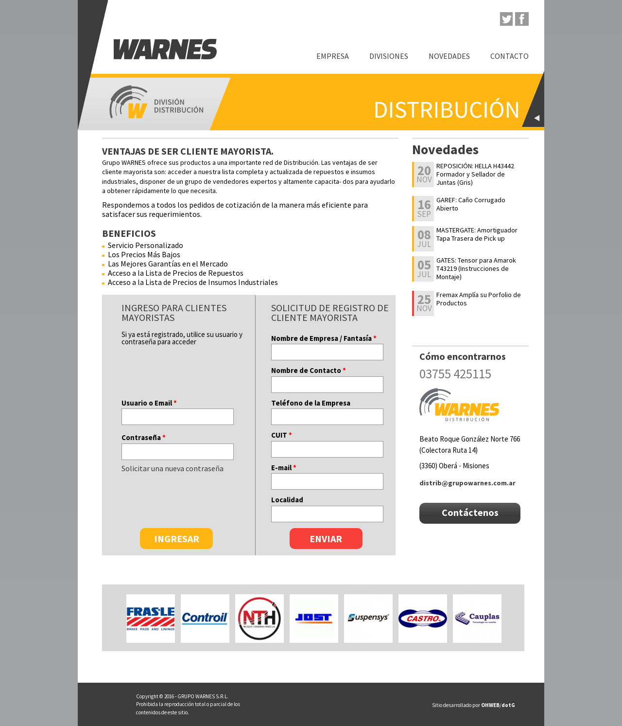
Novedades (449, 56)
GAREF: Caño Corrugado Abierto (470, 204)
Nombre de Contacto (308, 370)
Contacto (509, 56)
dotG (508, 705)
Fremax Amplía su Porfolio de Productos (478, 299)
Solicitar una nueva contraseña (172, 468)
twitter (506, 19)
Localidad (287, 499)
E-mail (283, 467)
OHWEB (490, 705)
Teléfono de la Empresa (310, 402)
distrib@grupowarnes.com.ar (467, 482)
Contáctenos (470, 512)
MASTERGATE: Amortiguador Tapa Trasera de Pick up (477, 234)
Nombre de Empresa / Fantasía (324, 338)
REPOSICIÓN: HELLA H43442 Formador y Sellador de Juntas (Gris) (475, 174)
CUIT (281, 435)
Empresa (332, 56)
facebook (522, 19)
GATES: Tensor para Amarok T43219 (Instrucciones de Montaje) (476, 268)
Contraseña (143, 437)
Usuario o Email (149, 402)
